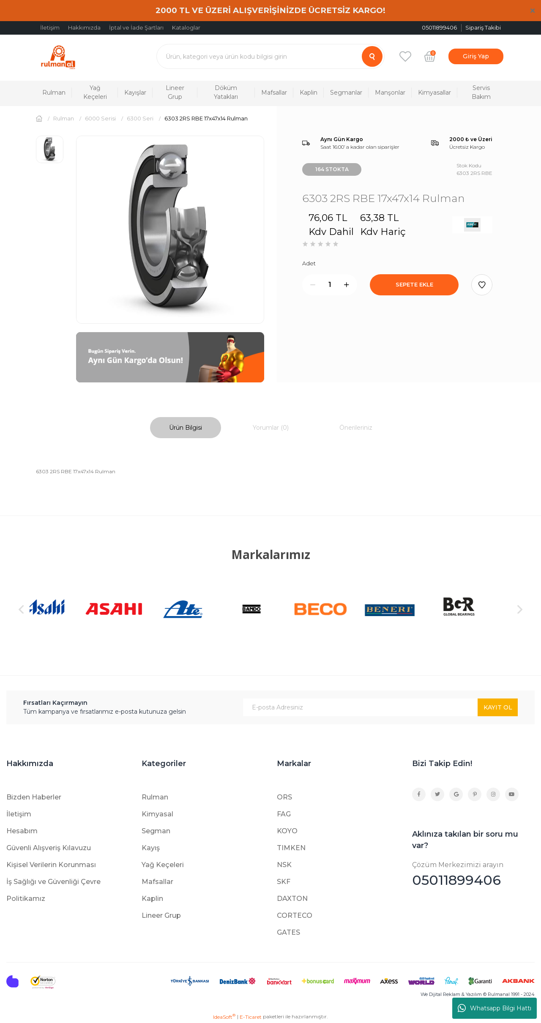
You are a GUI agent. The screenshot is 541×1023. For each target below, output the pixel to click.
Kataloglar (186, 27)
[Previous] (21, 609)
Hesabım (22, 831)
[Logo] (58, 56)
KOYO (287, 831)
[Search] (270, 56)
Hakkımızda (84, 27)
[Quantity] (329, 284)
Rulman (155, 797)
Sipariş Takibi (483, 27)
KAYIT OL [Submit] (498, 707)
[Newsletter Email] (380, 707)
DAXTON (292, 899)
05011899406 (473, 874)
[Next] (520, 609)
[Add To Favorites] (481, 284)
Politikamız (25, 899)
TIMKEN (291, 848)
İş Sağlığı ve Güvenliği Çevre (53, 882)
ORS (284, 797)
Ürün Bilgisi (185, 427)
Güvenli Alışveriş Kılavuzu (48, 848)
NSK (284, 865)
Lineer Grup (161, 915)
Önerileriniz (355, 427)
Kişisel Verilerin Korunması (51, 865)
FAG (284, 814)
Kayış (151, 848)
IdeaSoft (224, 1016)
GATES (288, 932)
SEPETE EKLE (414, 284)
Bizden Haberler (33, 797)
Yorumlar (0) (271, 427)
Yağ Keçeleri (163, 865)
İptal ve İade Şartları (136, 27)
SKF (283, 882)
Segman (156, 831)
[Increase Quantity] (346, 284)
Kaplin (152, 899)
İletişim (50, 27)
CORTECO (294, 915)
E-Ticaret (251, 1017)
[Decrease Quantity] (312, 284)
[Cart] (430, 56)
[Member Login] (475, 56)
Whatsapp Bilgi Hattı (494, 1008)
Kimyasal (157, 814)
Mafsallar (157, 882)
